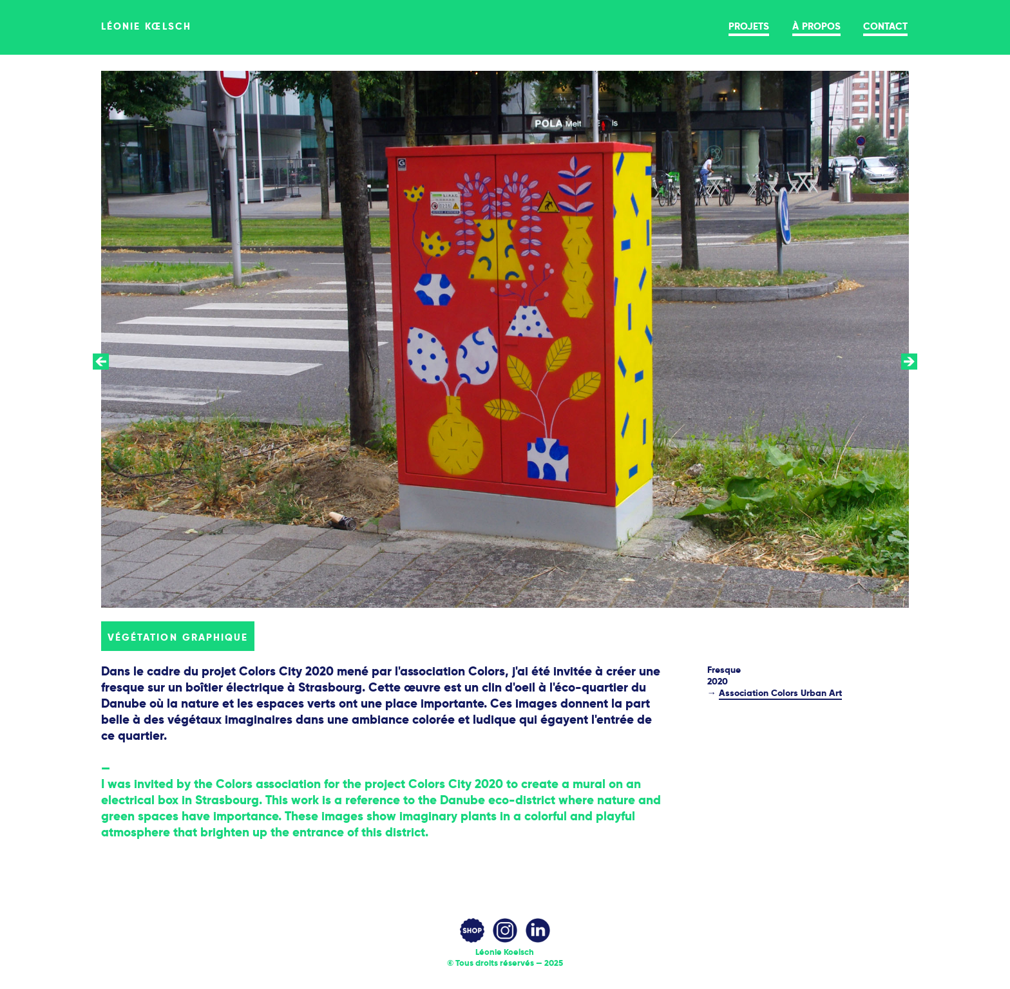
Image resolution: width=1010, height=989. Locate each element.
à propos (816, 25)
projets (749, 25)
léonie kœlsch (146, 25)
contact (885, 25)
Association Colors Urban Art (780, 693)
